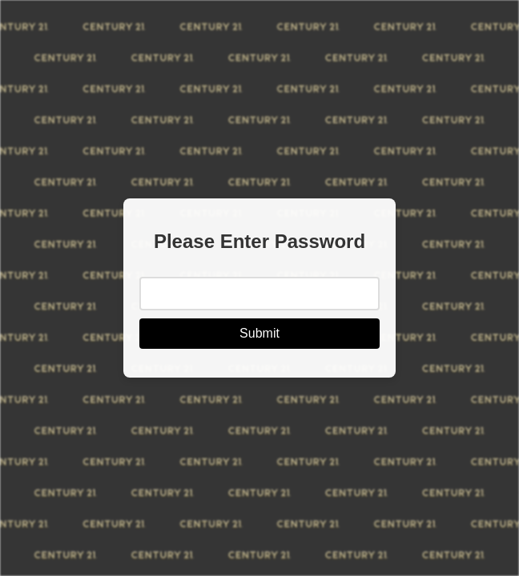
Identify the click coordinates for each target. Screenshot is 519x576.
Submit (259, 333)
